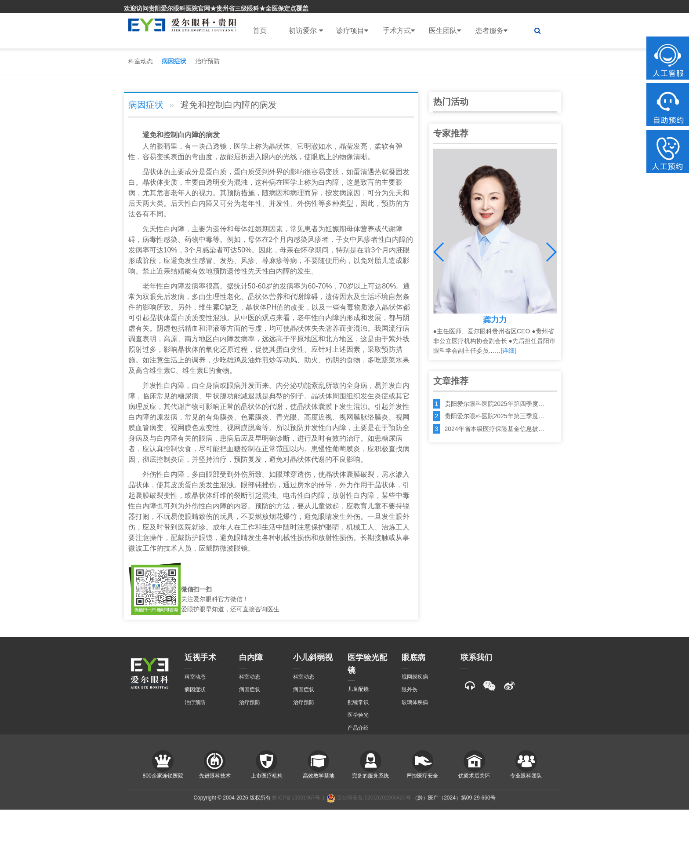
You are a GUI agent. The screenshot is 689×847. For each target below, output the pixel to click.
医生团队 (445, 30)
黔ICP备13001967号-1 (298, 798)
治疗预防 (207, 61)
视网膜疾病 (415, 677)
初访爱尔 (306, 30)
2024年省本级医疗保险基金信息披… (494, 428)
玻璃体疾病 (415, 702)
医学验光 (358, 715)
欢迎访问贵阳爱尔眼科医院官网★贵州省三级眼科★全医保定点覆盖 (216, 8)
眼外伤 (409, 689)
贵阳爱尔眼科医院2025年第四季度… (494, 403)
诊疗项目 (352, 30)
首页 (260, 30)
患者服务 (491, 30)
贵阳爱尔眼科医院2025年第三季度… (494, 416)
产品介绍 (358, 728)
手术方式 (399, 30)
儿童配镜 (358, 689)
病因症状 (174, 61)
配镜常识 (358, 702)
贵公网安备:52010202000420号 (368, 798)
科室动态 (140, 61)
